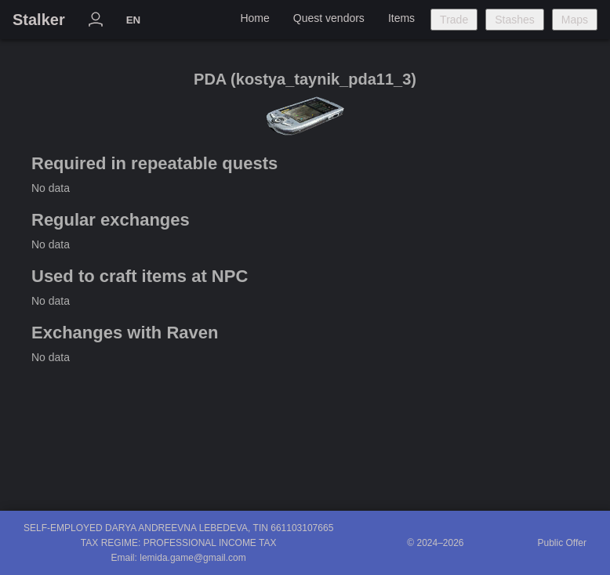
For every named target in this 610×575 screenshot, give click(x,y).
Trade (454, 19)
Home (254, 18)
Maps (574, 19)
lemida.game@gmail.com (193, 557)
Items (401, 18)
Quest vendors (329, 18)
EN (133, 20)
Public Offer (562, 542)
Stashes (515, 19)
